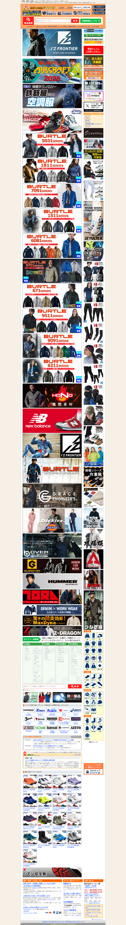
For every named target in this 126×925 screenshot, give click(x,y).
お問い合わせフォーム (91, 887)
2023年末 (87, 127)
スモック (36, 648)
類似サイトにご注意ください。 (93, 50)
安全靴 (46, 646)
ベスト (35, 646)
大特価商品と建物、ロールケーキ (93, 123)
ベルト (72, 652)
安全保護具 (61, 644)
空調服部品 (73, 661)
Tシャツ (35, 652)
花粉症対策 (60, 652)
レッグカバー (74, 672)
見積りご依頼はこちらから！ (92, 895)
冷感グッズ (73, 646)
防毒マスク (60, 648)
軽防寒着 (36, 658)
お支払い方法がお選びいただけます (35, 907)
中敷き (46, 658)
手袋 (72, 648)
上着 (25, 646)
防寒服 (35, 656)
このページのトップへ (98, 919)
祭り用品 (88, 26)
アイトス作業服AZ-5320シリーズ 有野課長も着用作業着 (40, 760)
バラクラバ (73, 674)
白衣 (35, 680)
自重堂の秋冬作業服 (52, 26)
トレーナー (36, 670)
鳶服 (35, 663)
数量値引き (35, 887)
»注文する (78, 915)
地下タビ (46, 652)
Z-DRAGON (28, 731)
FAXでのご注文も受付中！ (92, 894)
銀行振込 (26, 911)
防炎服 (35, 672)
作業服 (26, 644)
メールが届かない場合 (92, 916)
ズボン (26, 656)
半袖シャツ (27, 659)
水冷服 (26, 650)
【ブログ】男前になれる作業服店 (93, 113)
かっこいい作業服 (62, 26)
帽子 (35, 659)
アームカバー (74, 665)
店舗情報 (69, 8)
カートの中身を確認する (93, 35)
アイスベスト (28, 654)
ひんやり (87, 117)
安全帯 (59, 654)
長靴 (45, 654)
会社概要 (61, 8)
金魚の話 (87, 120)
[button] (50, 57)
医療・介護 (36, 676)
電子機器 (73, 659)
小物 (72, 658)
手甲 (72, 667)
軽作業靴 (46, 650)
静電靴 (46, 648)
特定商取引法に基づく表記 (72, 921)
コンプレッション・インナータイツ (37, 667)
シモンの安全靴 (80, 26)
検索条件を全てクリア (29, 690)
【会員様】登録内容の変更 (93, 909)
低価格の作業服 (72, 26)
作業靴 (46, 644)
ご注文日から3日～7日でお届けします (36, 896)
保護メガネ (60, 659)
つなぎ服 (36, 661)
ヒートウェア (37, 654)
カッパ (35, 674)
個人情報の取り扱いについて (56, 921)
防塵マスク (60, 646)
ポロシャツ (36, 650)
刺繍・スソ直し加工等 (49, 899)
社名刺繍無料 (68, 902)
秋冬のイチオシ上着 (41, 26)
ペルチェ (27, 652)
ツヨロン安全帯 (95, 26)
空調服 (26, 648)
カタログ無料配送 (69, 910)
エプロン (73, 654)
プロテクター (47, 659)
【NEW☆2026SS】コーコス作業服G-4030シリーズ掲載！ (48, 746)
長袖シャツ (27, 658)
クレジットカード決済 (30, 913)
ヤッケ (35, 678)
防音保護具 (60, 661)
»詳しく (37, 892)
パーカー (36, 681)
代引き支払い (28, 909)
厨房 (45, 656)
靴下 (72, 650)
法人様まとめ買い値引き (72, 893)
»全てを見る (77, 754)
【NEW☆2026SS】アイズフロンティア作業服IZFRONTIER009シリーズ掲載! (53, 740)
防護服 (59, 650)
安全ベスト (60, 658)
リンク (82, 921)
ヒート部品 (73, 663)
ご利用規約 (45, 921)
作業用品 (74, 644)
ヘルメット (60, 656)
